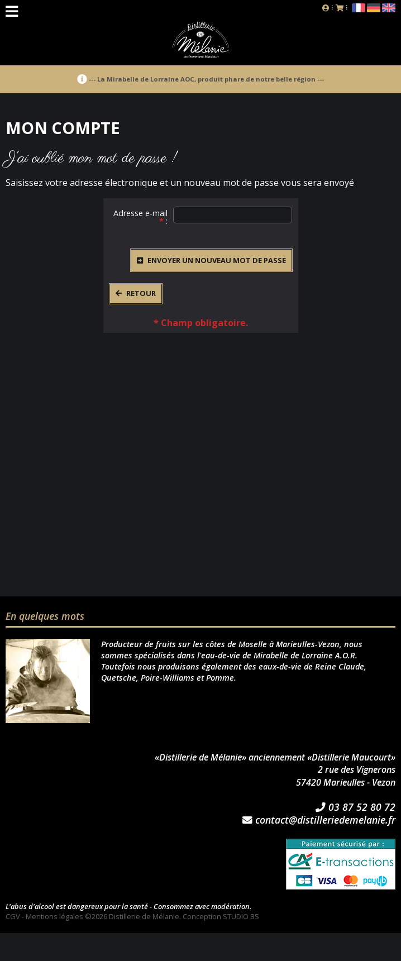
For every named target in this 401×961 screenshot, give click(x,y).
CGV (13, 916)
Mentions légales (54, 916)
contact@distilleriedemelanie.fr (318, 820)
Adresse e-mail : (140, 214)
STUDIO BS (241, 916)
